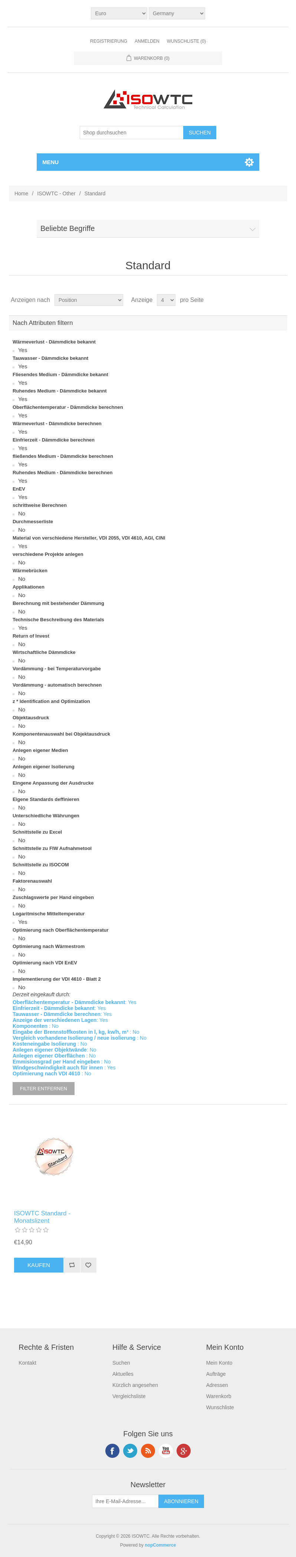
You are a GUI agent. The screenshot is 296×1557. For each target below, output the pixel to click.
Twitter (130, 1451)
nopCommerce (160, 1545)
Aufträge (216, 1374)
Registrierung (108, 41)
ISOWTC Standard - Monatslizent (42, 1217)
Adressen (217, 1385)
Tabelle (267, 300)
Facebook (112, 1451)
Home (21, 193)
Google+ (184, 1451)
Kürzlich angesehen (135, 1385)
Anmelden (147, 41)
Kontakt (27, 1363)
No (21, 513)
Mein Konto (219, 1363)
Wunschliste (220, 1407)
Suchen (121, 1363)
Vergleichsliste (129, 1396)
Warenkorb (218, 1396)
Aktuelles (123, 1374)
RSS (148, 1451)
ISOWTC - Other (56, 193)
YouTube (166, 1451)
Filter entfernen (43, 1088)
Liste (280, 300)
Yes (22, 350)
